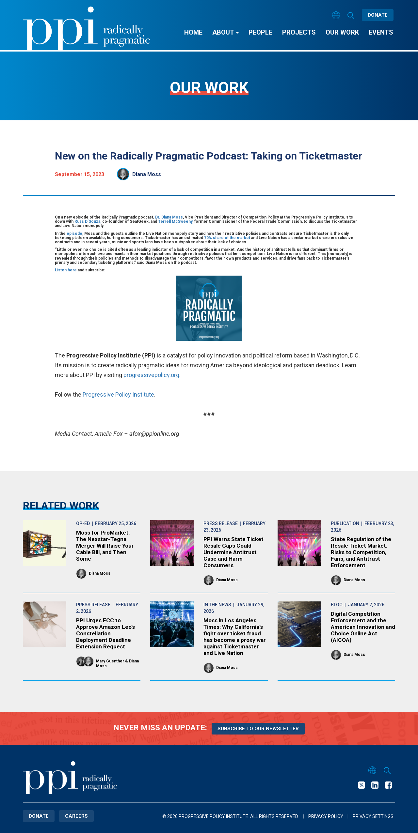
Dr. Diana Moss (169, 217)
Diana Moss (146, 174)
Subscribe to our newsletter (258, 729)
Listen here (66, 270)
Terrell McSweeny (175, 221)
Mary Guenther (110, 661)
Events (381, 32)
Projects (299, 32)
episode (74, 233)
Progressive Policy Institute (118, 394)
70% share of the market (227, 237)
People (260, 32)
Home (193, 32)
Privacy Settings (373, 816)
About (225, 32)
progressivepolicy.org (151, 374)
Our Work (342, 32)
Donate (378, 15)
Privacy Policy (325, 816)
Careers (76, 816)
